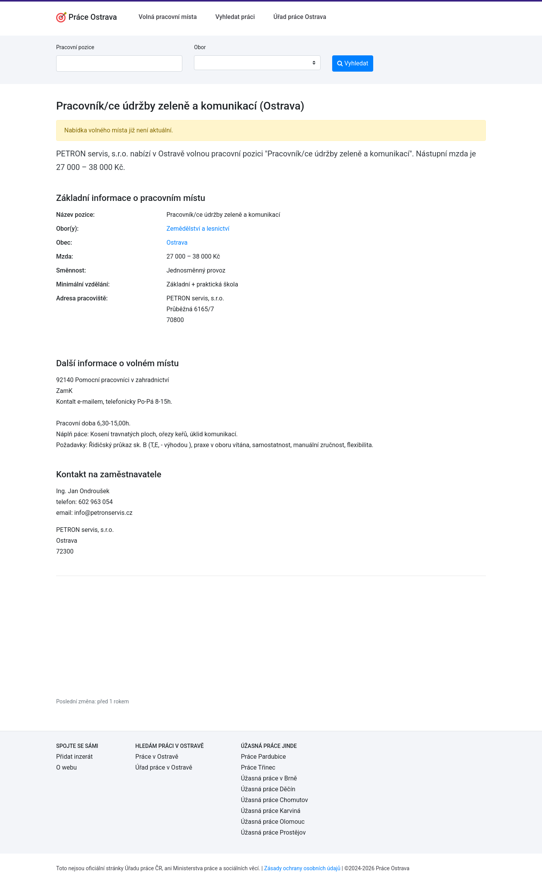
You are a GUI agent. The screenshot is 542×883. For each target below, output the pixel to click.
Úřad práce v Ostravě (164, 767)
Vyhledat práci (235, 17)
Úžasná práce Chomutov (274, 800)
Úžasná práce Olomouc (273, 821)
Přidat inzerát (74, 756)
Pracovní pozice (75, 47)
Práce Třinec (258, 767)
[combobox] (257, 62)
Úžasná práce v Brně (269, 778)
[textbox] (209, 62)
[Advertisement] (271, 636)
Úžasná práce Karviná (270, 810)
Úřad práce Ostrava (299, 17)
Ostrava (177, 242)
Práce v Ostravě (157, 756)
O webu (66, 767)
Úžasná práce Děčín (268, 789)
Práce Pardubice (263, 756)
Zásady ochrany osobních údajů (302, 868)
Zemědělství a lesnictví (197, 228)
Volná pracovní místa (168, 17)
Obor (200, 47)
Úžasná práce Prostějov (273, 832)
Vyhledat (353, 63)
